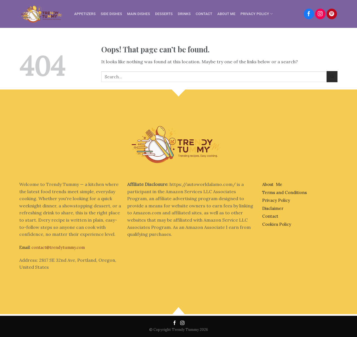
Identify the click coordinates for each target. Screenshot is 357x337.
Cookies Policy (276, 224)
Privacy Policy (256, 13)
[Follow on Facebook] (309, 14)
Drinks (184, 14)
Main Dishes (138, 14)
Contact (204, 14)
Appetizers (85, 14)
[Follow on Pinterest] (332, 14)
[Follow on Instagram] (320, 14)
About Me (226, 14)
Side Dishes (111, 14)
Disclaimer (272, 208)
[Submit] (332, 76)
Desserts (164, 14)
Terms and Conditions (284, 192)
